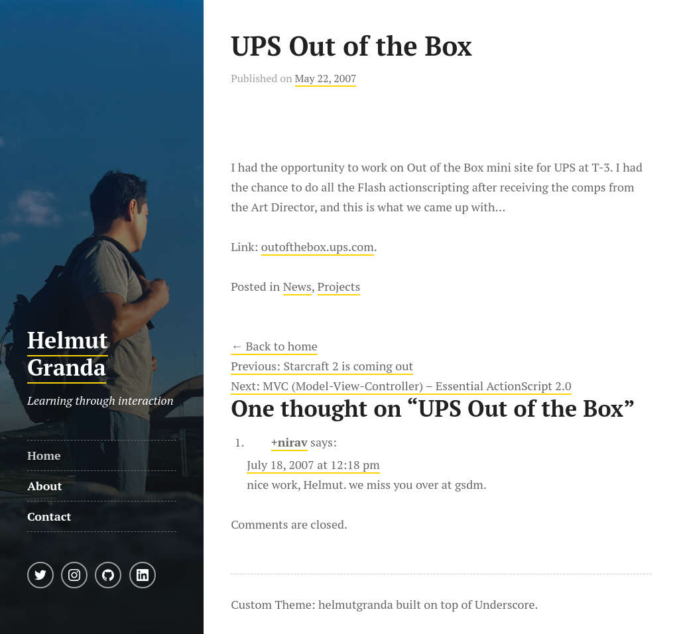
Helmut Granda (67, 353)
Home (44, 455)
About (44, 486)
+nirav (289, 442)
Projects (339, 286)
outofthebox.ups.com (317, 246)
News (297, 286)
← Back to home (274, 346)
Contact (49, 516)
